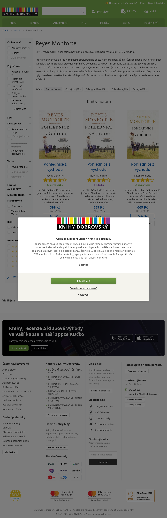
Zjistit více (83, 265)
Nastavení (83, 295)
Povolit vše (83, 280)
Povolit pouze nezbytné (83, 288)
